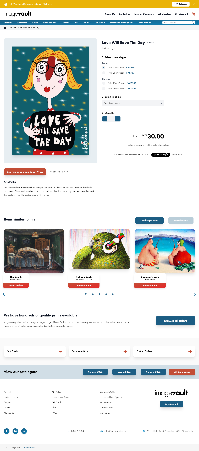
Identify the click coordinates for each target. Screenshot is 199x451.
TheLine (86, 22)
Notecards (22, 22)
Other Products (145, 22)
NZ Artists (56, 391)
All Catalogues (182, 371)
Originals (8, 402)
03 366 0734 (76, 431)
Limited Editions (50, 22)
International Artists (60, 397)
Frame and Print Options (121, 22)
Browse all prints (175, 321)
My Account (181, 14)
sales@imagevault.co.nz (113, 431)
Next (189, 294)
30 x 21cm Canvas (119, 83)
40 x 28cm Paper (118, 72)
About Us (110, 14)
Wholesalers (164, 14)
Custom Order (106, 407)
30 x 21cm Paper (118, 67)
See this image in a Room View (25, 171)
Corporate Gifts (107, 391)
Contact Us (124, 14)
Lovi (76, 22)
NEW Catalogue (180, 4)
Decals (66, 22)
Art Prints (8, 22)
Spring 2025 (124, 371)
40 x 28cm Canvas (119, 88)
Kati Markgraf (108, 48)
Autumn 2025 (153, 371)
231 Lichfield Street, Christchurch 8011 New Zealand (169, 431)
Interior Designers (144, 14)
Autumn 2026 (95, 371)
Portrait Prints (181, 220)
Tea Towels (100, 22)
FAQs (54, 412)
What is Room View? (59, 171)
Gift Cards (57, 402)
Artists (35, 22)
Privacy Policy (29, 447)
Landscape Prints (149, 220)
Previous (9, 294)
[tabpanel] (34, 258)
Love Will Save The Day (29, 27)
